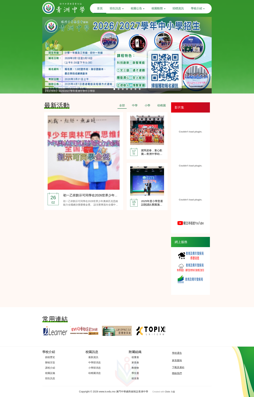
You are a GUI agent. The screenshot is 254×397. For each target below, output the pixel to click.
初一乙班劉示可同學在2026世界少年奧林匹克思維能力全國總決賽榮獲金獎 (116, 195)
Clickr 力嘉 (170, 391)
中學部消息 (94, 362)
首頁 (100, 8)
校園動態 (158, 8)
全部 (122, 105)
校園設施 (50, 373)
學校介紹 (198, 8)
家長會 (135, 362)
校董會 (135, 357)
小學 (147, 105)
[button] (114, 89)
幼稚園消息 (94, 373)
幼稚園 (161, 105)
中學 (135, 105)
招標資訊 (178, 8)
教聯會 (135, 367)
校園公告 (137, 8)
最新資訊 (93, 357)
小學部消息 (94, 367)
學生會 (135, 373)
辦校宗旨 (50, 362)
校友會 (135, 378)
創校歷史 (50, 357)
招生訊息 (116, 8)
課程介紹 (50, 367)
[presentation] (49, 55)
